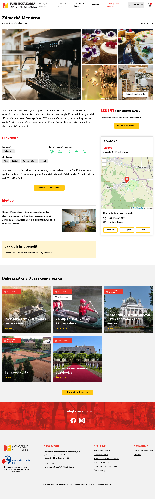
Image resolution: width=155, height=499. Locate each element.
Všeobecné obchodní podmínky (107, 459)
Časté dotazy (99, 470)
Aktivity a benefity (43, 5)
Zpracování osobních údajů (105, 467)
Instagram (127, 230)
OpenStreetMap (138, 208)
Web (143, 230)
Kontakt (95, 5)
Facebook (110, 230)
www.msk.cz (16, 472)
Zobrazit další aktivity (77, 392)
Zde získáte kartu (79, 5)
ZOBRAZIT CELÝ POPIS (49, 188)
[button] (126, 179)
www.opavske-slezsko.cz (113, 5)
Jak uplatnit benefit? (126, 126)
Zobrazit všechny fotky (135, 94)
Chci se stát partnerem (143, 451)
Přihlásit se (138, 5)
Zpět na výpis (147, 23)
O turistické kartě (62, 5)
